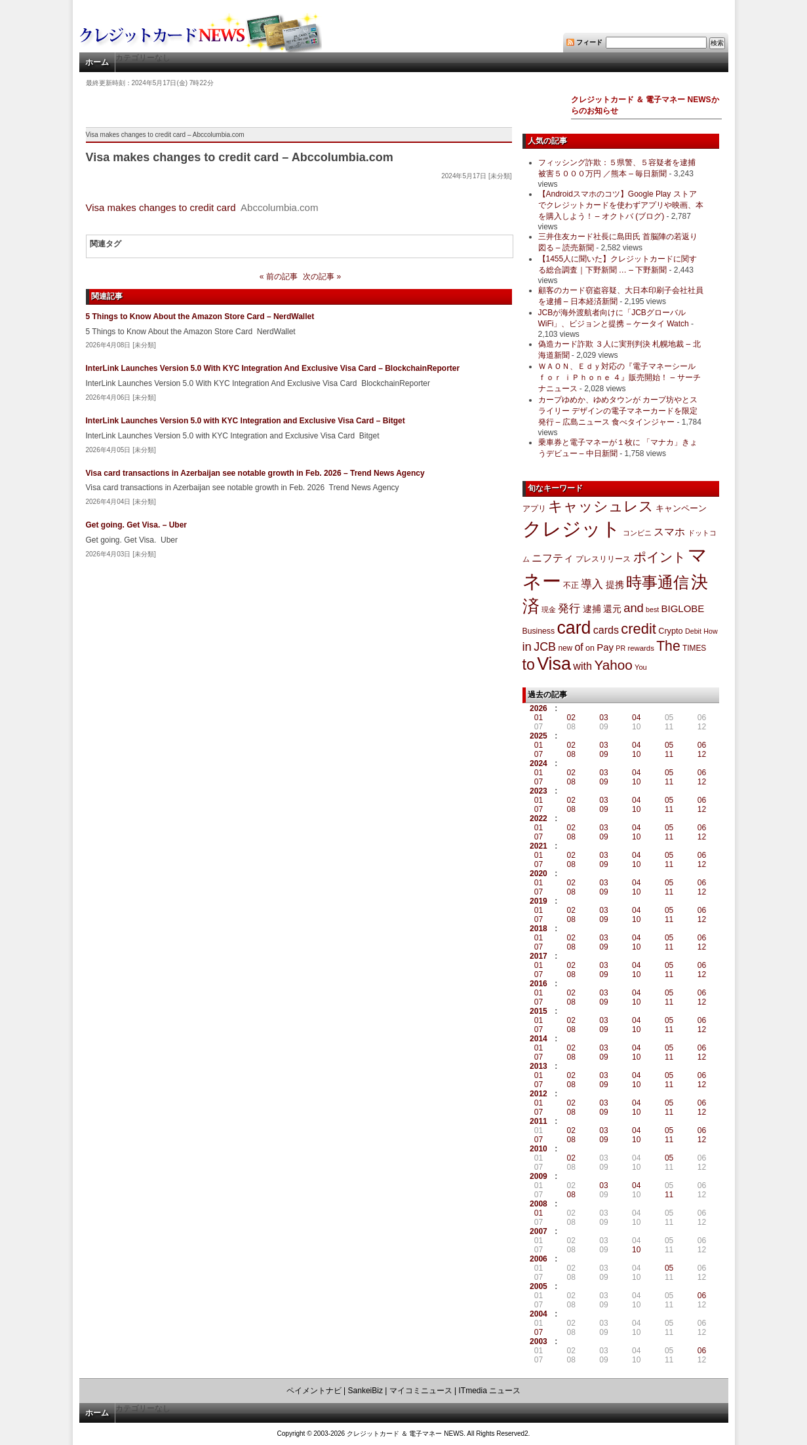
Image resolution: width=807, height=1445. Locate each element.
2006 (538, 1258)
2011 (538, 1121)
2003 (538, 1341)
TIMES (694, 648)
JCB (545, 646)
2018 (538, 928)
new (565, 648)
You (641, 667)
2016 (538, 983)
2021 (538, 846)
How (710, 631)
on (590, 648)
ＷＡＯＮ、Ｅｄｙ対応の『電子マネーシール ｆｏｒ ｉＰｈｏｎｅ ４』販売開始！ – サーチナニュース (619, 377)
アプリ (534, 508)
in (527, 646)
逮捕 (592, 609)
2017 (538, 956)
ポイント (659, 557)
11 (669, 754)
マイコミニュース (420, 1390)
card (574, 628)
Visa (554, 664)
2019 (538, 901)
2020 (538, 873)
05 (669, 745)
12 (702, 754)
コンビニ (637, 533)
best (652, 609)
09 (603, 754)
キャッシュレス (601, 506)
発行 (569, 608)
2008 (538, 1203)
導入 (592, 584)
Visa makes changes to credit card (161, 207)
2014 (538, 1038)
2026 (538, 708)
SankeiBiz (365, 1390)
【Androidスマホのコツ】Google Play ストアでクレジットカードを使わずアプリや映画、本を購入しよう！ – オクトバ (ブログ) (620, 205)
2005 (538, 1286)
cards (606, 630)
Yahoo (613, 664)
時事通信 (657, 582)
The (668, 645)
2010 (538, 1148)
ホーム (97, 62)
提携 (615, 584)
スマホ (669, 531)
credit (638, 629)
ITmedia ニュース (490, 1390)
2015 (538, 1011)
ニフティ (553, 558)
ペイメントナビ (314, 1390)
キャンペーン (681, 508)
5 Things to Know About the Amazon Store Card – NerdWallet (200, 316)
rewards (640, 648)
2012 (538, 1093)
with (582, 666)
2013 (538, 1066)
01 (538, 717)
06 (702, 745)
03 (603, 717)
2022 (538, 818)
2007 (538, 1231)
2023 (538, 791)
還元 (612, 609)
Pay (605, 647)
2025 (538, 736)
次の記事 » (322, 276)
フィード (589, 42)
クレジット (571, 528)
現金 (548, 609)
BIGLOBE (683, 608)
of (578, 647)
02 (571, 717)
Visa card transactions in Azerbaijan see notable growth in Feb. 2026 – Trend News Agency (255, 473)
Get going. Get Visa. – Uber (136, 525)
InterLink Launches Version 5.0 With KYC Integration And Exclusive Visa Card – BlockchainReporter (273, 368)
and (633, 608)
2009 (538, 1176)
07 (538, 754)
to (528, 664)
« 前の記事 (279, 276)
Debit (693, 631)
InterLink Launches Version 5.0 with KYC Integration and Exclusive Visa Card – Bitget (245, 420)
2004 (538, 1314)
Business (538, 631)
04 (636, 717)
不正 (571, 585)
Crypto (670, 631)
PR (620, 648)
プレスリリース (603, 558)
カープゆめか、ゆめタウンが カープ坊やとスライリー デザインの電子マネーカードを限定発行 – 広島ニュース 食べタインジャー (618, 411)
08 (571, 754)
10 (636, 754)
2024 (538, 763)
